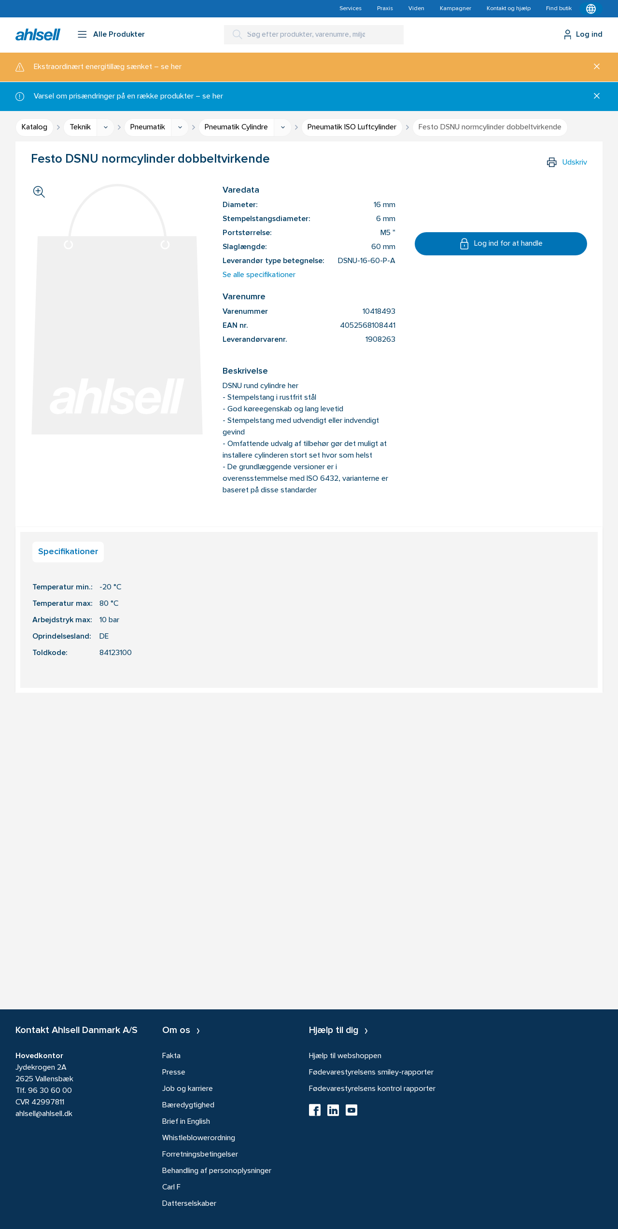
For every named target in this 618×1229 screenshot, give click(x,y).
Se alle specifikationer (259, 275)
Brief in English (186, 1121)
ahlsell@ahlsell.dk (43, 1114)
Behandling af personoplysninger (216, 1171)
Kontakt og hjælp (509, 8)
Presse (173, 1072)
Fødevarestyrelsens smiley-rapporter (371, 1072)
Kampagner (455, 8)
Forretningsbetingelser (200, 1154)
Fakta (171, 1056)
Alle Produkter (119, 34)
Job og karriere (187, 1089)
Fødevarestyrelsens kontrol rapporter (372, 1089)
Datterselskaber (189, 1204)
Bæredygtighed (188, 1105)
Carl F (171, 1187)
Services (350, 8)
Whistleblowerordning (198, 1138)
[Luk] (593, 67)
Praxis (385, 8)
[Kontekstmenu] (591, 8)
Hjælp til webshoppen (345, 1056)
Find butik (559, 8)
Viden (416, 8)
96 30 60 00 (50, 1091)
